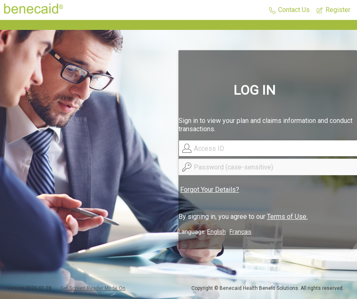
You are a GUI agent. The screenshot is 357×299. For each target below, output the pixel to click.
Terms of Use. (287, 217)
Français (241, 231)
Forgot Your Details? (209, 190)
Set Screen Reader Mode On (93, 288)
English (216, 231)
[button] (289, 10)
